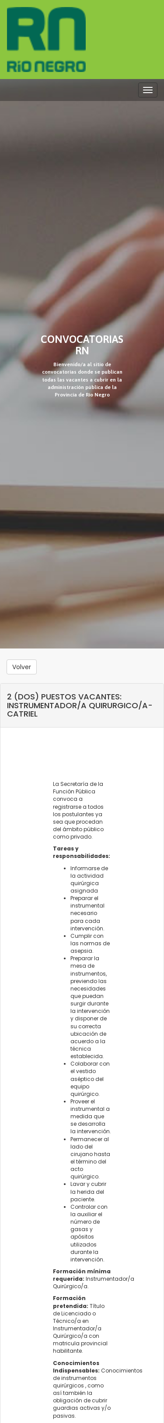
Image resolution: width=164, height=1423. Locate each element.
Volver (21, 667)
